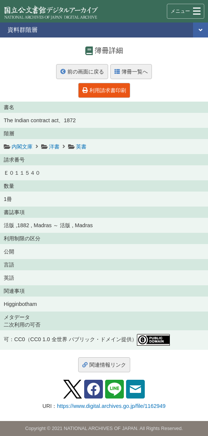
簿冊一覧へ (131, 72)
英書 (81, 147)
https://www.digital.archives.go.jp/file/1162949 (111, 406)
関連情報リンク (104, 365)
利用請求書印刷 (104, 90)
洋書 (54, 147)
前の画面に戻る (82, 72)
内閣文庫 (22, 147)
